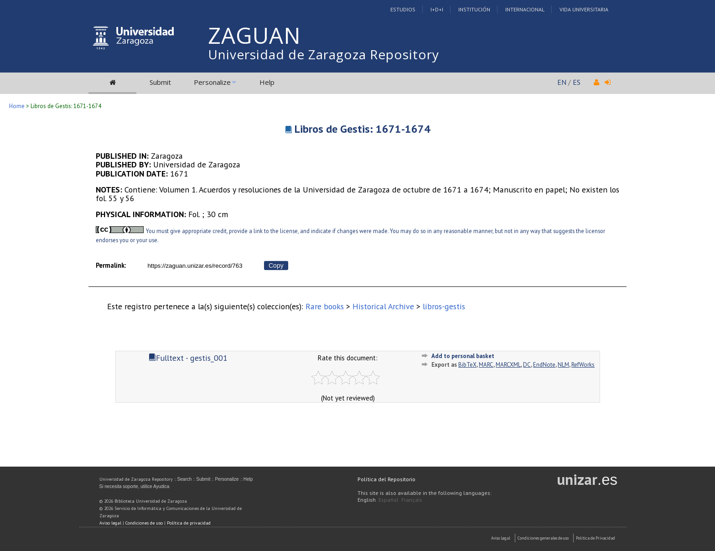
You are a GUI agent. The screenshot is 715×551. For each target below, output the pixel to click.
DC (527, 365)
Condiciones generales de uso (543, 538)
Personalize (212, 82)
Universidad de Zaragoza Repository (323, 54)
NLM (563, 365)
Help (267, 82)
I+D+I (436, 9)
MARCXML (508, 365)
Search (184, 479)
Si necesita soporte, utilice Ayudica (134, 486)
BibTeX (467, 365)
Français (411, 499)
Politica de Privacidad (595, 538)
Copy (276, 265)
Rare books (325, 306)
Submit (160, 82)
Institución (474, 9)
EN (561, 82)
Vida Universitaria (584, 9)
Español (388, 499)
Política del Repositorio (386, 479)
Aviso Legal (500, 538)
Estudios (402, 9)
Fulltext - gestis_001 (188, 357)
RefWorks (583, 365)
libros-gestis (444, 306)
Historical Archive (383, 306)
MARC (486, 365)
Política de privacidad (189, 523)
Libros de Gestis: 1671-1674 (362, 129)
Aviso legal (110, 523)
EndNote (544, 365)
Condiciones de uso (144, 523)
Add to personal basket (462, 356)
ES (576, 82)
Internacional (524, 9)
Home (17, 106)
